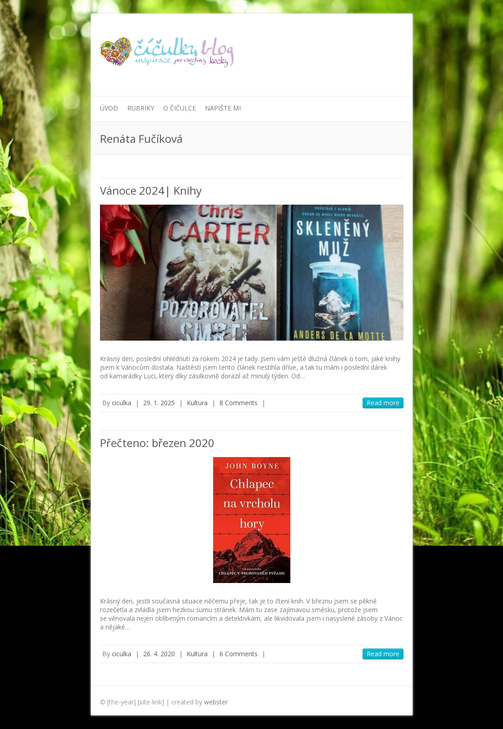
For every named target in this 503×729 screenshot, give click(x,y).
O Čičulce (179, 108)
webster (216, 702)
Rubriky (140, 108)
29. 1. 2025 (159, 402)
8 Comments (238, 402)
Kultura (197, 402)
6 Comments (238, 653)
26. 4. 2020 (159, 653)
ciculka (121, 402)
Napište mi (223, 108)
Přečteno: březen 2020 (157, 442)
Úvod (109, 108)
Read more (383, 402)
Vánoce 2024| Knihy (151, 190)
